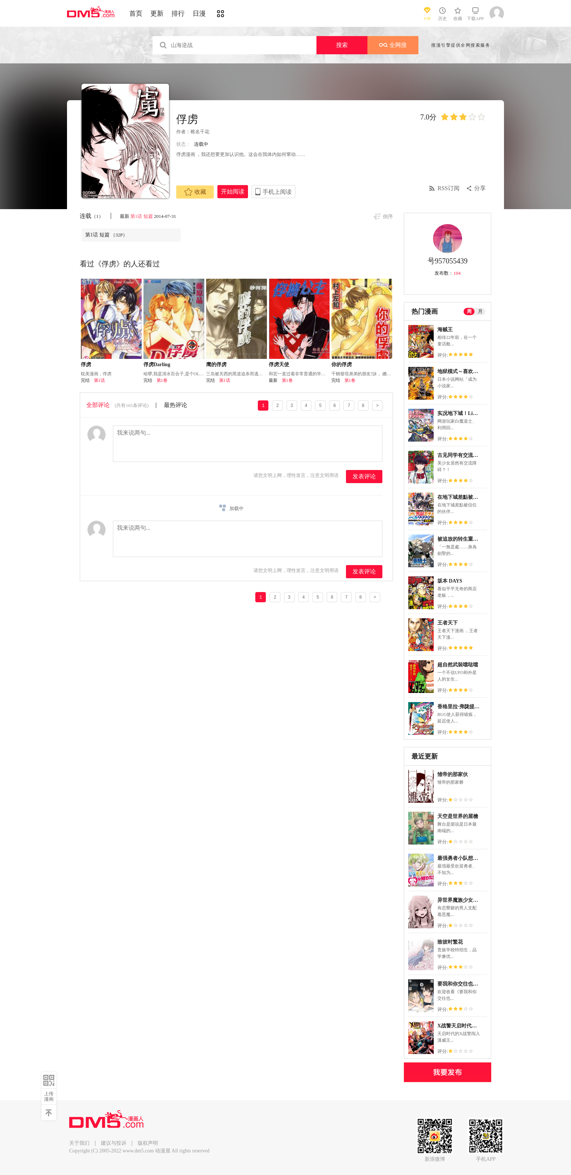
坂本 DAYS (449, 581)
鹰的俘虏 (216, 364)
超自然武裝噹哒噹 (457, 664)
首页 (135, 13)
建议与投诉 (113, 1143)
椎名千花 (199, 131)
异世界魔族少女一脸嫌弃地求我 (473, 900)
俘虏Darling (156, 364)
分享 (480, 188)
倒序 (388, 216)
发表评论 (364, 476)
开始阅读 (232, 191)
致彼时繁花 (450, 942)
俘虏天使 (279, 364)
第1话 (99, 380)
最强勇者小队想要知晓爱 (465, 858)
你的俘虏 (341, 364)
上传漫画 (49, 1096)
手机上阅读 (277, 192)
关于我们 (79, 1143)
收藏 (195, 192)
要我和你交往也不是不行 (465, 984)
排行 (178, 13)
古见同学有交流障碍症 (462, 455)
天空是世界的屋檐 (457, 816)
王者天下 (447, 623)
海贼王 (445, 329)
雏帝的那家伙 (452, 774)
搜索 (342, 45)
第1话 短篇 (141, 216)
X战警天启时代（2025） (464, 1026)
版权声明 (148, 1143)
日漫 (199, 13)
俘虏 (86, 364)
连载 (91, 216)
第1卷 (162, 380)
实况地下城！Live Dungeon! (468, 413)
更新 (157, 13)
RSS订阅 (449, 188)
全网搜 (393, 45)
